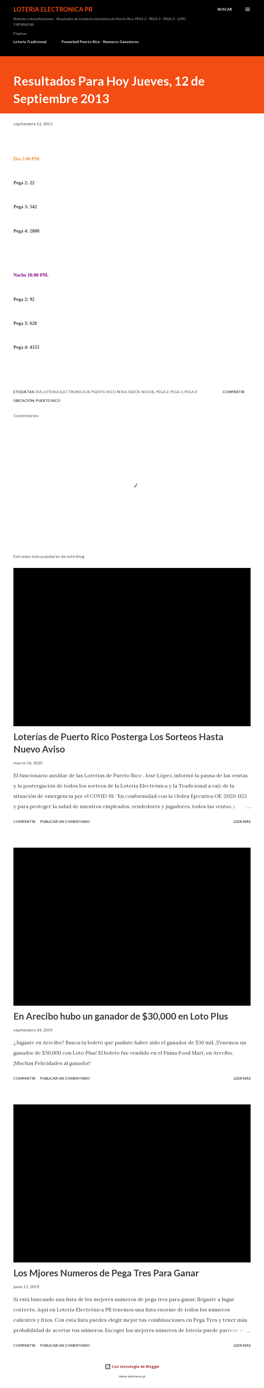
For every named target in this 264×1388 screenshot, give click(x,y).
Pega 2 (162, 392)
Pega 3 (176, 392)
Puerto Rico (48, 400)
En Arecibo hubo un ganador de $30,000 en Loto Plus (120, 1016)
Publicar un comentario (65, 821)
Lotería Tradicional (29, 41)
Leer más (242, 821)
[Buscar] (225, 9)
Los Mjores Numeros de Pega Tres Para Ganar (106, 1272)
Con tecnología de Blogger (132, 1366)
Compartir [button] (233, 392)
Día (39, 392)
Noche (148, 392)
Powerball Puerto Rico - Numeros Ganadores (100, 41)
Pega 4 (190, 392)
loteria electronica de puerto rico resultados (92, 392)
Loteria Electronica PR (53, 9)
